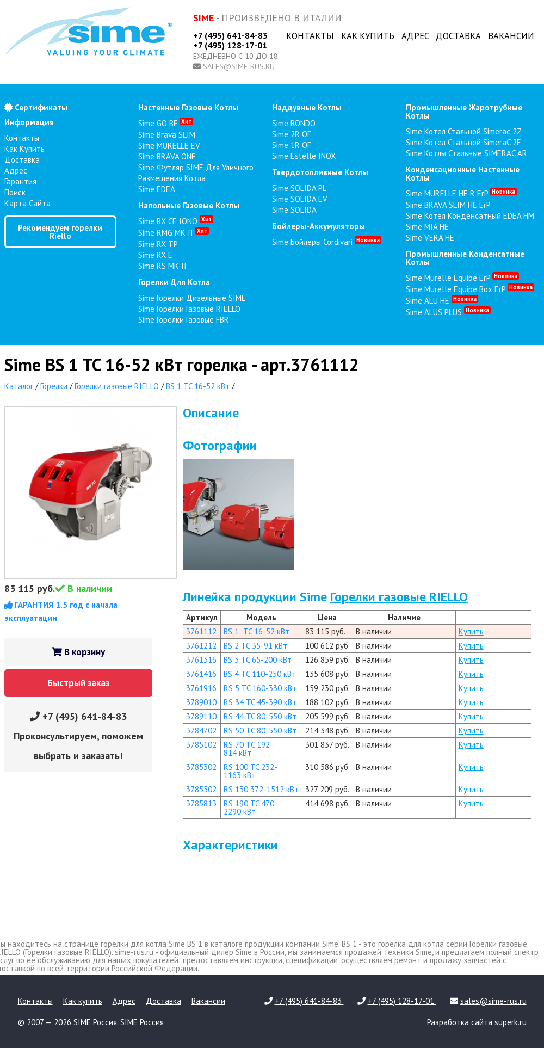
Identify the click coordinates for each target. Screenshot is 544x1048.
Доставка (458, 36)
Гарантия (20, 181)
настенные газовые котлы (188, 107)
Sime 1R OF (291, 145)
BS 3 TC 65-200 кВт (258, 660)
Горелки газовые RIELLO (399, 596)
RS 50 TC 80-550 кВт (260, 730)
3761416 (201, 674)
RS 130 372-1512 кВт (261, 789)
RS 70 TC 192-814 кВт (248, 748)
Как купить (367, 36)
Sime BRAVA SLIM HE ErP (448, 205)
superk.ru (510, 1022)
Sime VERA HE (430, 237)
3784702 (201, 730)
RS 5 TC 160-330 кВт (260, 688)
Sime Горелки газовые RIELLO (189, 309)
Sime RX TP (158, 244)
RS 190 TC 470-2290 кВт (250, 807)
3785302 (201, 767)
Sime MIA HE (427, 226)
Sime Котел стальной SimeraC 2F (463, 142)
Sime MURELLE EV (169, 145)
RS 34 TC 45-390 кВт (260, 702)
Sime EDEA (156, 189)
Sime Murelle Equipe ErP (462, 278)
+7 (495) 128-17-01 (230, 45)
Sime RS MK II (162, 266)
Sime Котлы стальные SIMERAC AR (466, 153)
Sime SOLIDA (294, 210)
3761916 (201, 688)
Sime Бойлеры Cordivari (326, 242)
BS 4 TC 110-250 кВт (260, 674)
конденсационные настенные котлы (463, 173)
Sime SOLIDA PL (299, 188)
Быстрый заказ (78, 683)
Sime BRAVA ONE (167, 156)
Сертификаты (35, 107)
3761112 (201, 631)
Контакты (310, 36)
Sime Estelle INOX (304, 156)
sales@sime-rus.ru (239, 66)
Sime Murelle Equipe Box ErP (470, 289)
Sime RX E (155, 255)
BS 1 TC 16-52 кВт (256, 631)
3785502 (201, 789)
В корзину (78, 652)
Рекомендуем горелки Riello (60, 232)
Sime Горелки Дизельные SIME (192, 298)
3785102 (201, 744)
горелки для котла (174, 282)
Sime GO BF (165, 123)
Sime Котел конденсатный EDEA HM (470, 216)
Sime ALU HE (442, 300)
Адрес (415, 36)
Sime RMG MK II (173, 232)
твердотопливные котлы (320, 172)
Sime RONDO (294, 123)
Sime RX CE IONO (175, 221)
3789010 (201, 702)
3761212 (201, 645)
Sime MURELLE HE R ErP (461, 193)
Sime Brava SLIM (166, 135)
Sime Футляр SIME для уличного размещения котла (196, 172)
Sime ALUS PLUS (448, 312)
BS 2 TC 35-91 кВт (255, 645)
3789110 (201, 716)
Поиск (15, 192)
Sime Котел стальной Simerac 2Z (464, 131)
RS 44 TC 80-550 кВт (260, 716)
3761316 (201, 660)
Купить (471, 631)
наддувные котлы (307, 107)
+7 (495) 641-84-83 (230, 35)
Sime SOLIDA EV (299, 199)
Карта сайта (27, 203)
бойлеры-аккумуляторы (318, 226)
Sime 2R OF (291, 134)
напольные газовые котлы (188, 205)
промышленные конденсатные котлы (465, 258)
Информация (29, 122)
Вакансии (511, 36)
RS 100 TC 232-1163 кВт (250, 771)
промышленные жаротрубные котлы (464, 111)
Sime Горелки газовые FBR (183, 320)
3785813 (201, 803)
